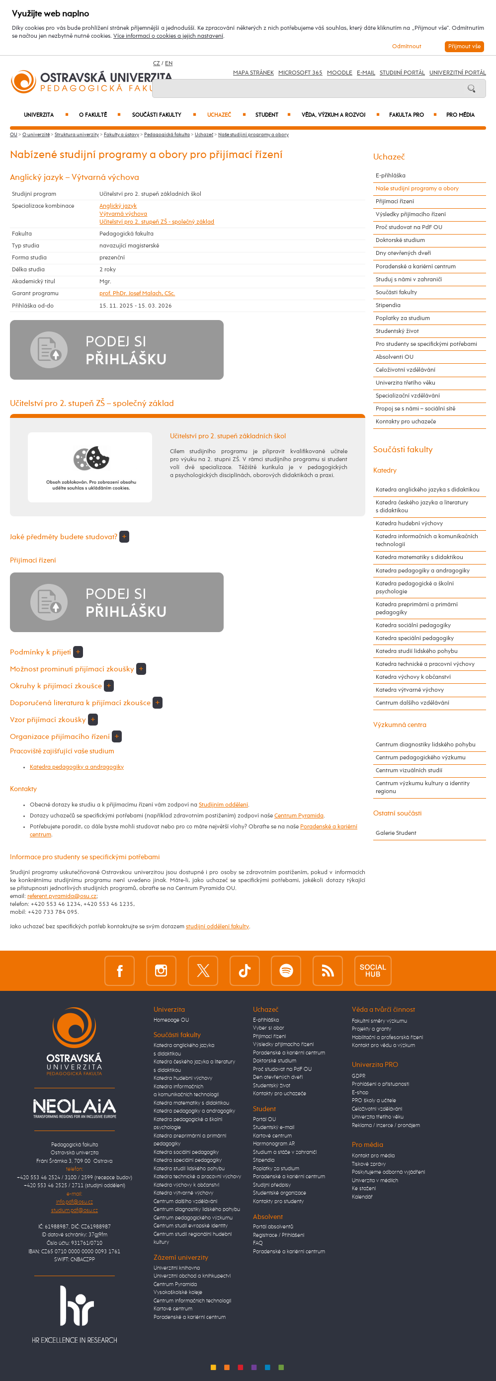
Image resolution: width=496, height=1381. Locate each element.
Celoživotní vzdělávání (405, 370)
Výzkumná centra (399, 725)
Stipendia (388, 305)
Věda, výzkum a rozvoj (341, 115)
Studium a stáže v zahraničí (285, 1152)
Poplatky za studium (403, 318)
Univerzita (46, 115)
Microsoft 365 (300, 73)
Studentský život (397, 331)
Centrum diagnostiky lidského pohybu (426, 744)
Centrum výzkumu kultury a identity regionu (423, 787)
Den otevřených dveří (278, 1077)
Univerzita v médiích (375, 1180)
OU (13, 134)
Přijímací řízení (395, 201)
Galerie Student (396, 833)
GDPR (358, 1076)
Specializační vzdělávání (408, 396)
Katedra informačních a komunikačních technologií (427, 540)
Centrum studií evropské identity (191, 1225)
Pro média (460, 115)
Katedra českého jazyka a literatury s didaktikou (422, 506)
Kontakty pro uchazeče (406, 421)
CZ (156, 64)
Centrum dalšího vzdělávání (412, 703)
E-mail (366, 73)
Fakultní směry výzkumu (379, 1021)
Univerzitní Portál (457, 73)
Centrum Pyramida (299, 815)
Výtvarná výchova (123, 214)
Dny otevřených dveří (403, 253)
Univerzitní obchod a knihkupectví (192, 1276)
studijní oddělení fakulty (217, 926)
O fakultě (100, 115)
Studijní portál (402, 73)
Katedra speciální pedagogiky (415, 638)
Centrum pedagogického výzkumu (421, 757)
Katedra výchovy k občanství (413, 677)
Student (273, 115)
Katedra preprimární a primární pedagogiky (417, 608)
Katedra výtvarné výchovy (410, 690)
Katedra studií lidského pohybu (417, 651)
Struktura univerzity (77, 134)
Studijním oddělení (223, 805)
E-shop (360, 1092)
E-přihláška (391, 175)
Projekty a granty (371, 1029)
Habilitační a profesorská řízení (387, 1037)
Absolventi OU (394, 357)
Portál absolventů (273, 1226)
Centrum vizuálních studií (409, 770)
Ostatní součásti (397, 813)
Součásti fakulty (164, 115)
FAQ (258, 1243)
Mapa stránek (253, 73)
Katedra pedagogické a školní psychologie (415, 587)
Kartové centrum (173, 1308)
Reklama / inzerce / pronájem (386, 1125)
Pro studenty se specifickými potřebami (426, 344)
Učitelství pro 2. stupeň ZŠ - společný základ (156, 222)
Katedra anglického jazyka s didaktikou (428, 490)
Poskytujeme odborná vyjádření (388, 1172)
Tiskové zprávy (369, 1164)
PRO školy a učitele (374, 1100)
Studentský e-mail (273, 1127)
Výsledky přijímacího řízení (411, 214)
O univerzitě (36, 134)
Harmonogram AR (274, 1143)
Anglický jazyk (118, 206)
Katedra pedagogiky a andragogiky (77, 767)
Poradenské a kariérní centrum (416, 266)
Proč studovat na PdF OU (409, 227)
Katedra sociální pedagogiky (413, 625)
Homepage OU (171, 1020)
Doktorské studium (400, 240)
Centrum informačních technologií (192, 1300)
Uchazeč (226, 115)
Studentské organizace (279, 1193)
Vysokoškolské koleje (178, 1292)
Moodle (339, 73)
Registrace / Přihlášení (278, 1235)
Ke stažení (364, 1188)
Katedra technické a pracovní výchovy (425, 664)
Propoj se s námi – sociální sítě (415, 409)
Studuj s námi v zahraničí (409, 279)
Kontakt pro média (373, 1155)
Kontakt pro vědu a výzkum (383, 1045)
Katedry (385, 470)
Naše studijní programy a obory (253, 134)
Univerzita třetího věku (405, 383)
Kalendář (362, 1197)
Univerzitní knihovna (177, 1268)
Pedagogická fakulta (167, 134)
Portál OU (264, 1119)
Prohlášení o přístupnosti (380, 1084)
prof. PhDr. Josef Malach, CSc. (137, 293)
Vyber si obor (268, 1028)
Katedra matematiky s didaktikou (419, 557)
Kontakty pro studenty (278, 1201)
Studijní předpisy (272, 1185)
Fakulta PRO (413, 115)
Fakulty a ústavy (121, 134)
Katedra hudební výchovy (409, 523)
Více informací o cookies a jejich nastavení (168, 36)
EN (168, 64)
